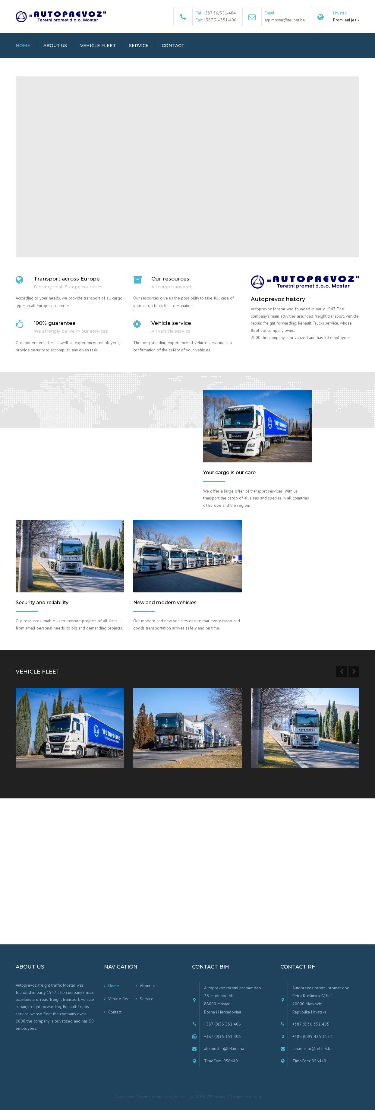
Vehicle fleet (98, 45)
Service (139, 45)
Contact (173, 45)
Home (23, 45)
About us (55, 45)
